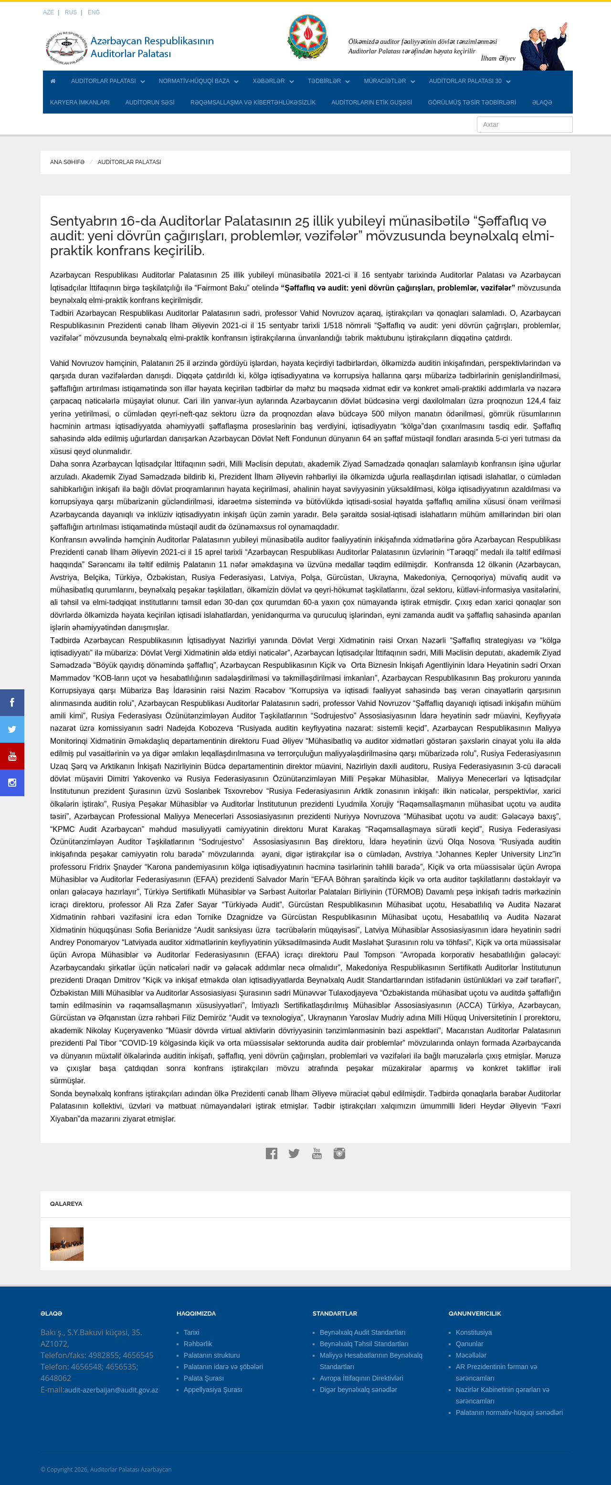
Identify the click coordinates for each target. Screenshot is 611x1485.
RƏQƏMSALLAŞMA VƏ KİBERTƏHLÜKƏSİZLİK (253, 102)
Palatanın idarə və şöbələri (223, 1367)
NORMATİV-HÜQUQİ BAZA (194, 81)
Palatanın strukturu (212, 1355)
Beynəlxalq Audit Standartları (363, 1332)
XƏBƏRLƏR (269, 81)
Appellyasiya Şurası (213, 1389)
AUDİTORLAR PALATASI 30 (465, 81)
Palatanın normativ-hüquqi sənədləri (509, 1412)
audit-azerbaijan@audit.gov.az (111, 1389)
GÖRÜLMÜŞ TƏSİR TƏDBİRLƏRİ (472, 102)
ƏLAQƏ (542, 102)
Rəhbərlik (198, 1344)
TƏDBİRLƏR (324, 81)
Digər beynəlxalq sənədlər (358, 1389)
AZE (48, 12)
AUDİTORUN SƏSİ (150, 102)
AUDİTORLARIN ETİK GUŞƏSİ (372, 102)
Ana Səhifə (67, 162)
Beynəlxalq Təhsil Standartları (364, 1344)
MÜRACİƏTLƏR (385, 81)
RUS (71, 12)
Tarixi (192, 1332)
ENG (94, 12)
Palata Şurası (204, 1378)
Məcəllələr (471, 1355)
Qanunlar (470, 1344)
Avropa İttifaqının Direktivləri (361, 1378)
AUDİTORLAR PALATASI (103, 81)
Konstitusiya (474, 1332)
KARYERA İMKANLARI (80, 102)
